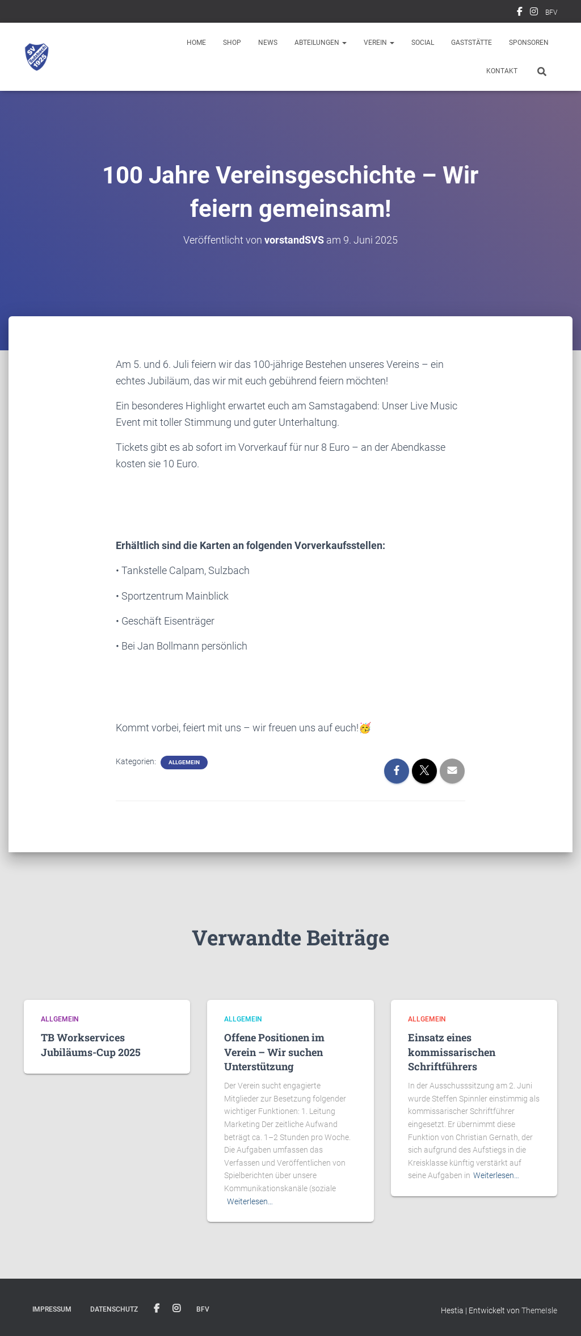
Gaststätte (471, 43)
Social (422, 43)
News (267, 43)
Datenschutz (114, 1309)
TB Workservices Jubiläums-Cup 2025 (91, 1044)
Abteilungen (320, 43)
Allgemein (184, 762)
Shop (232, 43)
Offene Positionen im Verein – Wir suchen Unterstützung (274, 1052)
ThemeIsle (539, 1310)
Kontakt (501, 71)
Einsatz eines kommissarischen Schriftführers (451, 1052)
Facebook (520, 13)
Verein (379, 43)
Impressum (51, 1309)
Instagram (534, 13)
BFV (551, 12)
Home (196, 43)
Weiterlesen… (250, 1201)
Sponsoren (529, 43)
